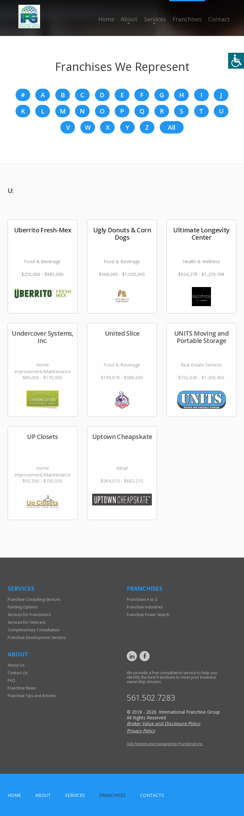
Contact (219, 19)
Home (106, 19)
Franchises (187, 19)
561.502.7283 (151, 698)
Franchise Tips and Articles (32, 695)
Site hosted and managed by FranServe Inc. (165, 743)
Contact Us (17, 672)
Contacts (152, 795)
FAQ (11, 680)
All (171, 127)
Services (155, 19)
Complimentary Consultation (33, 630)
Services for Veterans (26, 622)
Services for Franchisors (29, 614)
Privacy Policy (141, 731)
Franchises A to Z (142, 599)
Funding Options (22, 607)
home (14, 795)
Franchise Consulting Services (34, 599)
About (129, 19)
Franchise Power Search (148, 614)
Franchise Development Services (37, 637)
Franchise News (22, 688)
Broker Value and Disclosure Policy (163, 723)
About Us (16, 665)
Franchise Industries (145, 607)
